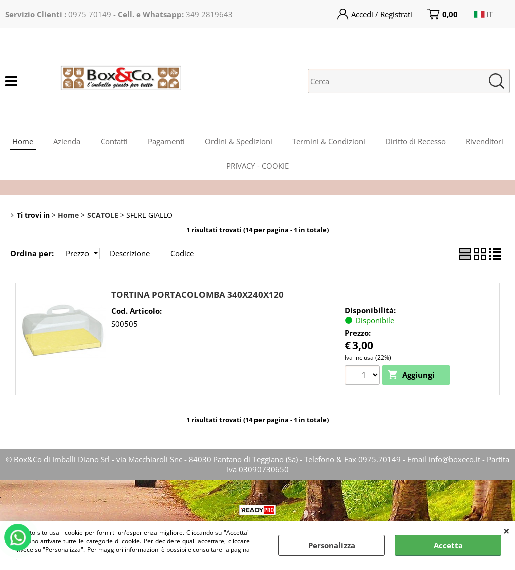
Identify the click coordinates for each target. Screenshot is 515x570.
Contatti (114, 141)
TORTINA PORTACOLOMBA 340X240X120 (197, 294)
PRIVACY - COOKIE (257, 166)
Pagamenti (166, 141)
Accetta (448, 545)
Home (22, 141)
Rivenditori (484, 141)
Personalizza (331, 545)
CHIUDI (506, 531)
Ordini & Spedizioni (238, 141)
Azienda (66, 141)
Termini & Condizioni (328, 141)
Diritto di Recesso (415, 141)
